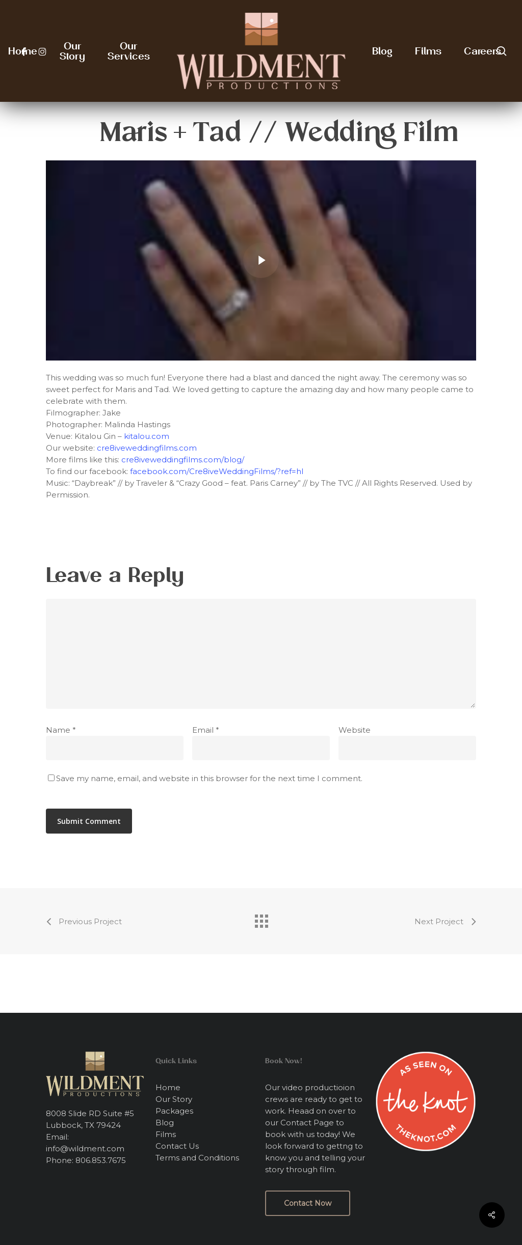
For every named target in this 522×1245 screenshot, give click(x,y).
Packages (174, 1111)
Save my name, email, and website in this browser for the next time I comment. (209, 778)
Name (61, 730)
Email (205, 730)
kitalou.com (146, 436)
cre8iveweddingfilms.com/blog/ (182, 459)
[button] (307, 1203)
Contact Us (177, 1146)
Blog (164, 1122)
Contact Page (307, 1122)
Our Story (173, 1099)
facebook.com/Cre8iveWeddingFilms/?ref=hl (216, 471)
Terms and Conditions (197, 1158)
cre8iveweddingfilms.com (147, 448)
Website (354, 730)
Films (165, 1134)
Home (167, 1087)
